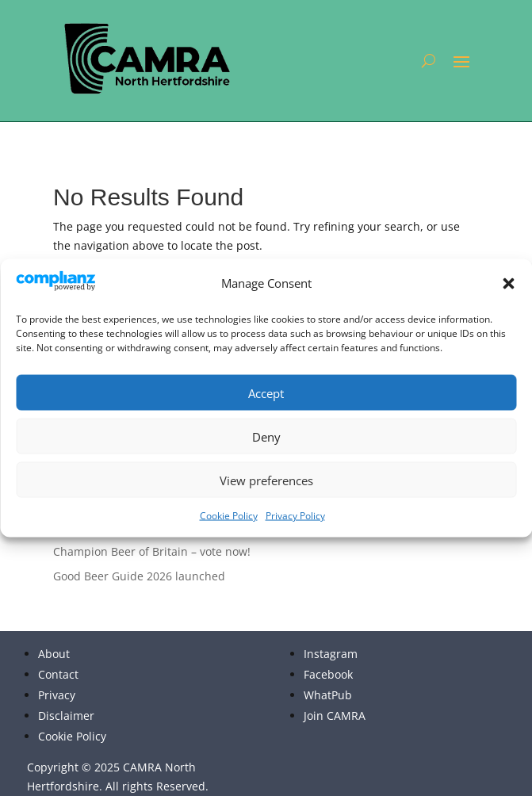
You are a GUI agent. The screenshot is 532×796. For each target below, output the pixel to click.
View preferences (266, 480)
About (54, 653)
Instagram (331, 653)
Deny (266, 436)
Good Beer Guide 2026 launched (139, 576)
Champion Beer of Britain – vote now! (152, 551)
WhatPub (328, 694)
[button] (508, 284)
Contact (58, 674)
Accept (266, 392)
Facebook (328, 674)
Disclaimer (66, 715)
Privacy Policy (295, 515)
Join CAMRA (335, 715)
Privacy (56, 694)
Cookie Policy (229, 515)
